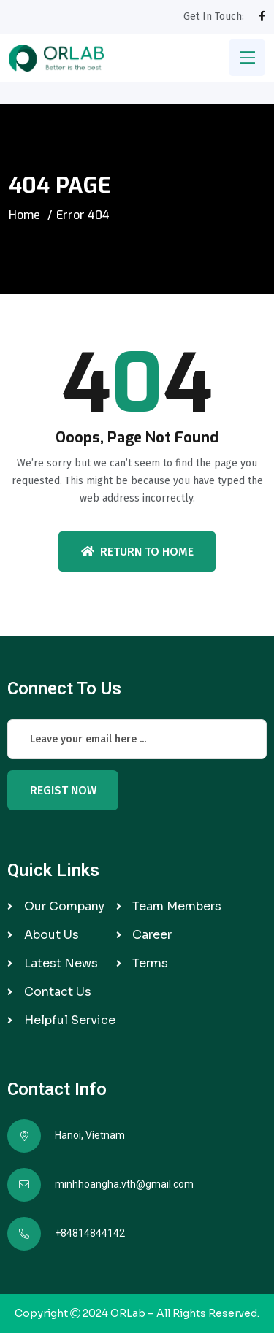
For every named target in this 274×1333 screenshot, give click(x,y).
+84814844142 (90, 1233)
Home (24, 215)
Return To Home (137, 551)
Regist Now (63, 790)
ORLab (127, 1313)
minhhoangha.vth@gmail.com (124, 1184)
